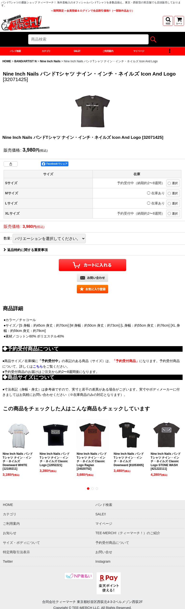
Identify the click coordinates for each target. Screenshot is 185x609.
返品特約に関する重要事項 (26, 305)
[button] (168, 21)
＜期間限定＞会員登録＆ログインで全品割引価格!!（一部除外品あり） (92, 10)
